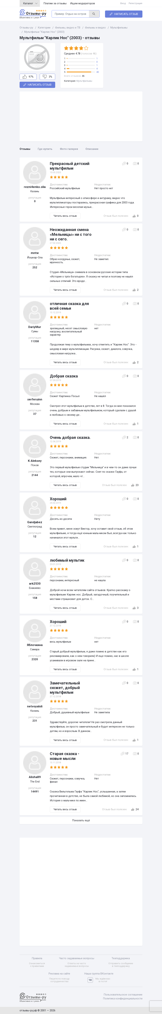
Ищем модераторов (82, 3)
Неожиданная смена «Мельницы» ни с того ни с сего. (71, 234)
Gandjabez (34, 522)
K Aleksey (35, 461)
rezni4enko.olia (35, 187)
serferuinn (34, 399)
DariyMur (34, 327)
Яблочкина (35, 645)
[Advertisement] (81, 116)
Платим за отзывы (55, 3)
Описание (91, 149)
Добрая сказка (64, 376)
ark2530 (35, 583)
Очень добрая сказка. (70, 437)
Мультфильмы (84, 81)
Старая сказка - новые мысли (64, 756)
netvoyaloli (34, 706)
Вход (123, 3)
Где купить (45, 149)
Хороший (58, 499)
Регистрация (135, 3)
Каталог (30, 3)
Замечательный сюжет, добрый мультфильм (65, 688)
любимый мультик (67, 560)
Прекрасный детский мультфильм (69, 165)
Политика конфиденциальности (122, 998)
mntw (35, 253)
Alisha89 (35, 777)
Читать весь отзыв (65, 215)
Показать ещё (81, 820)
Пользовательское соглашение (123, 994)
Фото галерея (69, 149)
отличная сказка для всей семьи (69, 306)
